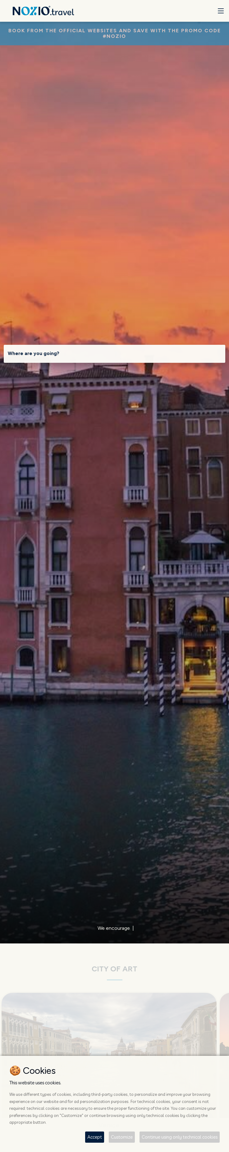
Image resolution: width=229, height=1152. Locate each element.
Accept (94, 1137)
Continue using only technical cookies (180, 1137)
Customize (122, 1137)
